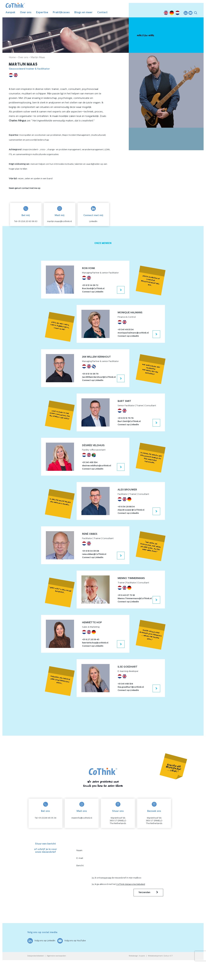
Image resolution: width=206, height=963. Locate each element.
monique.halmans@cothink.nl (133, 333)
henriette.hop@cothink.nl (95, 643)
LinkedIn (93, 221)
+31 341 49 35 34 (126, 330)
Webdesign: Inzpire (137, 956)
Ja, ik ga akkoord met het (118, 884)
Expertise (42, 12)
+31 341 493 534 (90, 462)
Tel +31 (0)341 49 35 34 (45, 818)
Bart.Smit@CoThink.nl (129, 421)
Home (12, 57)
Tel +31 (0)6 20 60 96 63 (25, 221)
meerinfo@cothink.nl (81, 818)
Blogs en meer (83, 12)
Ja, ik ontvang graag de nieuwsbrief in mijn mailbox (117, 878)
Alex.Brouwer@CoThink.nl (131, 510)
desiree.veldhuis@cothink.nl (96, 466)
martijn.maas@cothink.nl (59, 221)
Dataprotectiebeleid (35, 956)
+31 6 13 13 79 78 (125, 418)
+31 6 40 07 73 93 (126, 595)
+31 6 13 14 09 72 (90, 285)
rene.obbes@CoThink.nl (94, 554)
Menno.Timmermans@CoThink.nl (135, 599)
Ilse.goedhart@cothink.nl (131, 687)
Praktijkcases (61, 12)
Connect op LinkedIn (92, 292)
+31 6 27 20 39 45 (90, 640)
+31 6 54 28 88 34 (126, 507)
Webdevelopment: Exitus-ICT (160, 956)
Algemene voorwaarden (56, 956)
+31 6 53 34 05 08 (90, 551)
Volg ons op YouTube (71, 941)
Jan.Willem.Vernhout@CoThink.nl (99, 377)
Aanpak (10, 12)
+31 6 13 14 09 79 (90, 374)
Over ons (25, 12)
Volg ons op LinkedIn (41, 941)
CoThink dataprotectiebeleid (130, 884)
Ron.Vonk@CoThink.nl (93, 289)
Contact (102, 12)
